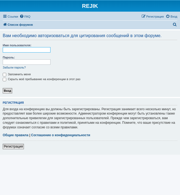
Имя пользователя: (17, 45)
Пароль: (9, 57)
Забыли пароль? (14, 67)
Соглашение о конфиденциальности (60, 135)
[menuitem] (25, 16)
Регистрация (13, 146)
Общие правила (16, 135)
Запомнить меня (17, 74)
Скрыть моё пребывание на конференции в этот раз (41, 79)
